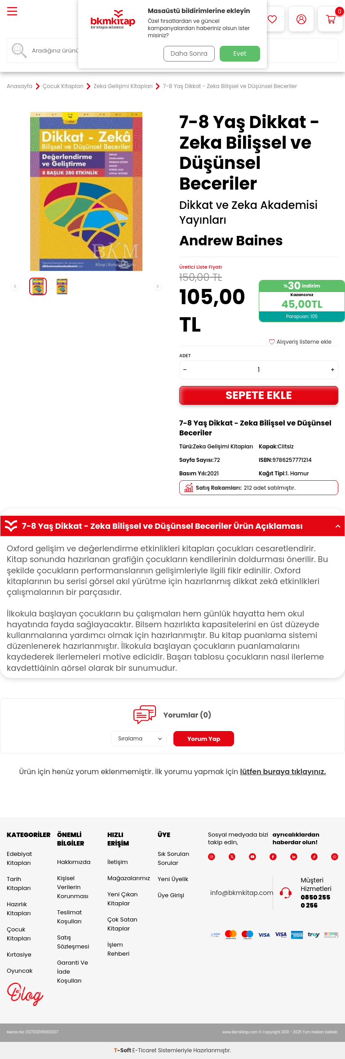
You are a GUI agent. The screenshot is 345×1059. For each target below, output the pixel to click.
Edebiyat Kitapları (19, 858)
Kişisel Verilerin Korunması (72, 887)
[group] (86, 191)
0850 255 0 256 (316, 901)
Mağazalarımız (125, 878)
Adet (184, 356)
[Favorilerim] (272, 19)
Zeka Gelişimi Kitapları (123, 86)
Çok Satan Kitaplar (122, 924)
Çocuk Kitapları (63, 86)
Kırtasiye (19, 954)
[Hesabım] (301, 19)
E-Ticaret (145, 1050)
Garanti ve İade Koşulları (72, 971)
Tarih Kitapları (19, 883)
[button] (14, 286)
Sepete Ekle (259, 395)
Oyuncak (20, 970)
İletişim (117, 862)
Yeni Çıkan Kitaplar (122, 899)
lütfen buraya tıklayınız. (283, 772)
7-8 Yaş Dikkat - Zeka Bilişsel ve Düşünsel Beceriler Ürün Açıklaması (172, 526)
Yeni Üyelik (173, 879)
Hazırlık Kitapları (19, 908)
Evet (240, 53)
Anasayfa (19, 86)
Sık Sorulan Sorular (173, 858)
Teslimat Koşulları (69, 917)
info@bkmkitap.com (242, 893)
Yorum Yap (204, 738)
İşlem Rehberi (118, 949)
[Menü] (12, 11)
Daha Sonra (187, 53)
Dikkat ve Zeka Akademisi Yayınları (248, 212)
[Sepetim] (330, 19)
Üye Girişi (171, 895)
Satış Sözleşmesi (73, 942)
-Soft (123, 1050)
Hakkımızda (73, 862)
